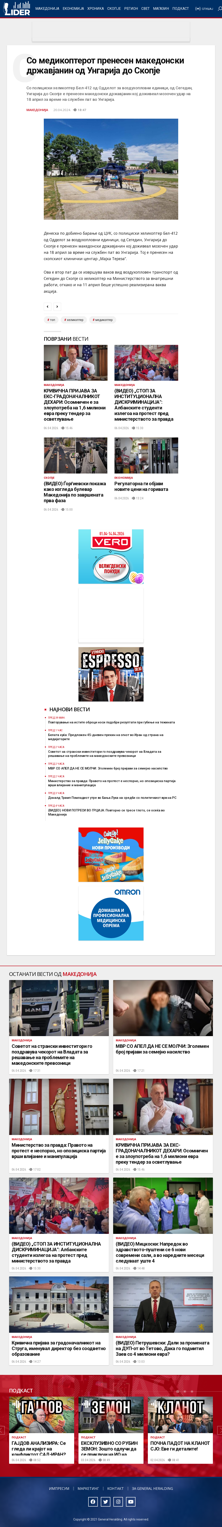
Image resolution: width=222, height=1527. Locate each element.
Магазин (161, 9)
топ (52, 320)
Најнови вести (69, 709)
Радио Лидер (16, 8)
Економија (73, 9)
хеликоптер (75, 320)
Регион (131, 9)
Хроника (95, 9)
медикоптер (104, 320)
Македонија (47, 9)
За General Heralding (152, 1488)
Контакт (115, 1488)
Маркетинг (88, 1488)
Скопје (114, 9)
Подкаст (180, 9)
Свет (145, 9)
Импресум (59, 1488)
